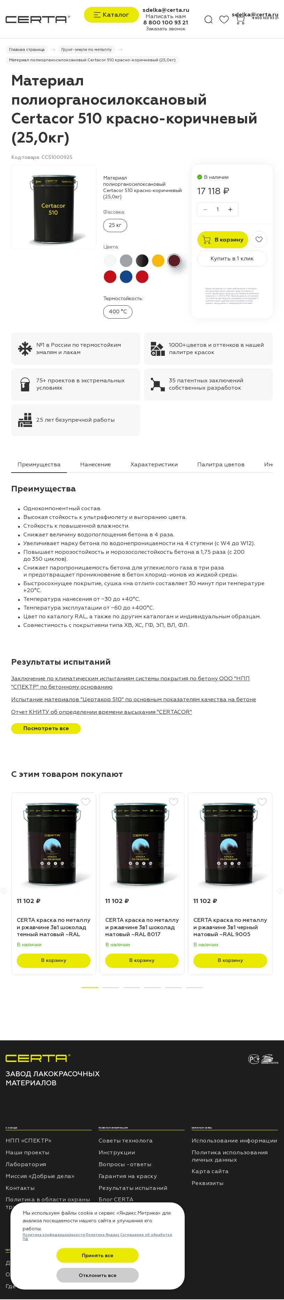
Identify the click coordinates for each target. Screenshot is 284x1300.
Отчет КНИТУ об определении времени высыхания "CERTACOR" (101, 712)
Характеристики (154, 465)
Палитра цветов (221, 465)
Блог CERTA (116, 1200)
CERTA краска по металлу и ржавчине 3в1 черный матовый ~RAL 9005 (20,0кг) (230, 928)
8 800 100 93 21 (165, 22)
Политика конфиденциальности (54, 1255)
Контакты (20, 1188)
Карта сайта (210, 1172)
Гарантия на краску (128, 1176)
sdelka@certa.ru (166, 10)
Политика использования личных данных (230, 1157)
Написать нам (166, 16)
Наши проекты (27, 1153)
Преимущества (39, 465)
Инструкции (117, 1153)
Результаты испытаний (133, 1188)
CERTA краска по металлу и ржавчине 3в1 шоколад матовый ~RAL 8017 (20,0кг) (142, 928)
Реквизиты (208, 1183)
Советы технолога (126, 1141)
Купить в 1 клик (232, 259)
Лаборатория (26, 1165)
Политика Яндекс (103, 1255)
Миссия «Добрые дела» (40, 1176)
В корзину (53, 961)
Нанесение (95, 465)
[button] (4, 891)
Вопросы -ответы (125, 1165)
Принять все (63, 1275)
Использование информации (234, 1141)
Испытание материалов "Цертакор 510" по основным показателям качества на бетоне (133, 700)
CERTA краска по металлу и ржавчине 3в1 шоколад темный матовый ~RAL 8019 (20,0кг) (53, 928)
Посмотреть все (46, 729)
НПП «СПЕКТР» (29, 1141)
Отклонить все (132, 1275)
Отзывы (110, 1212)
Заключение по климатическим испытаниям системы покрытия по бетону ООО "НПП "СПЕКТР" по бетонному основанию (130, 683)
